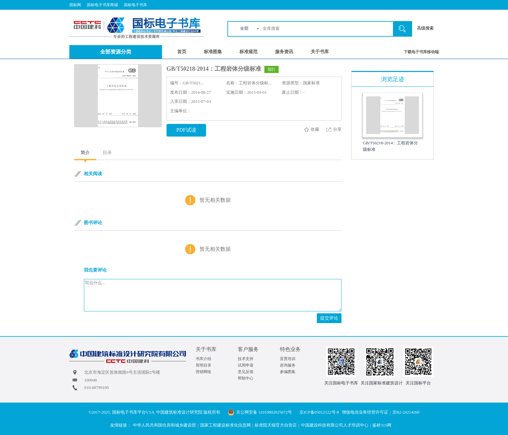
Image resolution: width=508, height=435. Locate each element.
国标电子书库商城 (102, 5)
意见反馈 (245, 371)
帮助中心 (245, 378)
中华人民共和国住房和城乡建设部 (164, 425)
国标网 (75, 5)
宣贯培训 (287, 358)
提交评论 (329, 318)
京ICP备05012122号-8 (319, 412)
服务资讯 (284, 51)
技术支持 (245, 358)
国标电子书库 (135, 5)
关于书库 (320, 51)
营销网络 (203, 371)
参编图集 (287, 371)
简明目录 (203, 365)
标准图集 (213, 51)
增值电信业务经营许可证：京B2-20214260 (381, 412)
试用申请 (245, 365)
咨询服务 (287, 365)
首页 (181, 51)
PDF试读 (186, 130)
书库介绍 (203, 358)
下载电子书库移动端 (421, 52)
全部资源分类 (115, 51)
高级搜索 (425, 28)
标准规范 (248, 51)
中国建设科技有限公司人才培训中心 (334, 425)
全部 (244, 28)
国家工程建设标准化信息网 (225, 425)
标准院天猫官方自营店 (276, 425)
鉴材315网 (381, 425)
